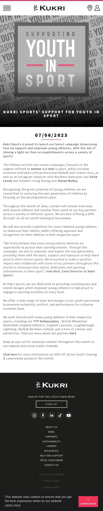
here (73, 333)
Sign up (51, 404)
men (51, 169)
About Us (51, 427)
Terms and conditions (51, 474)
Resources (51, 450)
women (36, 169)
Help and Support (51, 455)
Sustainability (51, 441)
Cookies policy (51, 487)
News (51, 431)
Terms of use (51, 480)
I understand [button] (88, 501)
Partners (51, 436)
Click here (10, 354)
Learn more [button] (13, 505)
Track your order (51, 460)
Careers (51, 446)
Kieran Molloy (67, 181)
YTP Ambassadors (46, 321)
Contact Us (51, 465)
